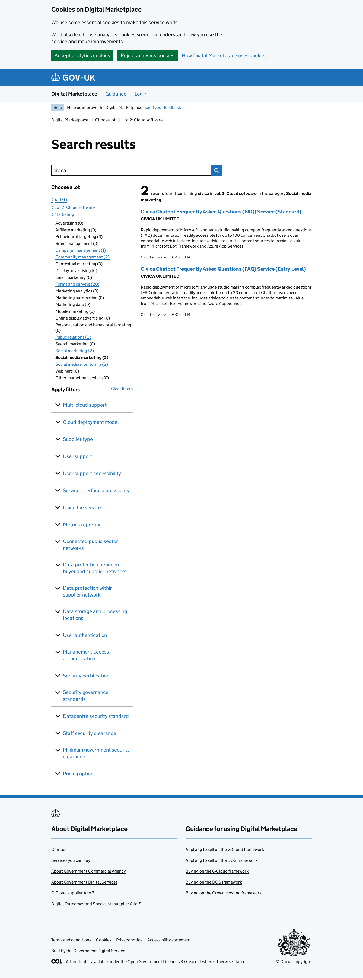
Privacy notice (129, 939)
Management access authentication (86, 655)
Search (216, 170)
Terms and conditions (71, 939)
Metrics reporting (82, 525)
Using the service (82, 507)
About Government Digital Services (84, 882)
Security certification (86, 676)
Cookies (103, 939)
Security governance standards (86, 695)
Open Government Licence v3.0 (157, 961)
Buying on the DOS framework (214, 882)
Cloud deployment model (91, 422)
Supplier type (78, 439)
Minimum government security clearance (96, 753)
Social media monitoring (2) (81, 364)
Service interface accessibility (96, 490)
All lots (61, 200)
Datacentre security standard (96, 716)
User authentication (85, 635)
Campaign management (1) (80, 250)
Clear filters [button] (122, 388)
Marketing (64, 214)
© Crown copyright (294, 961)
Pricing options (79, 774)
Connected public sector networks (90, 544)
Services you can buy (70, 860)
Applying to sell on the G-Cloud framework (225, 849)
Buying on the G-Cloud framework (217, 871)
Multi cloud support (85, 405)
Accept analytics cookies (82, 55)
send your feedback (163, 107)
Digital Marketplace (74, 94)
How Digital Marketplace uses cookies (224, 55)
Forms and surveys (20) (77, 284)
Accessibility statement (169, 939)
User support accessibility (92, 473)
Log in (141, 94)
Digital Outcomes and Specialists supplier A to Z (96, 903)
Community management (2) (82, 257)
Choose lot (105, 119)
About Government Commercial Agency (88, 871)
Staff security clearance (89, 733)
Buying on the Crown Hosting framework (224, 892)
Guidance (115, 94)
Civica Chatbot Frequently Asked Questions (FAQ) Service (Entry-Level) (223, 269)
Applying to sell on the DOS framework (221, 860)
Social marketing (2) (74, 350)
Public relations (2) (73, 337)
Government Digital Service (99, 950)
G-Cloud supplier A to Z (72, 892)
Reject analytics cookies (147, 55)
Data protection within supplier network (88, 591)
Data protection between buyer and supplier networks (94, 568)
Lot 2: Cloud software (75, 207)
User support (77, 456)
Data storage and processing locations (95, 614)
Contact (59, 849)
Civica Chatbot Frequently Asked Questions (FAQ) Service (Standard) (221, 212)
